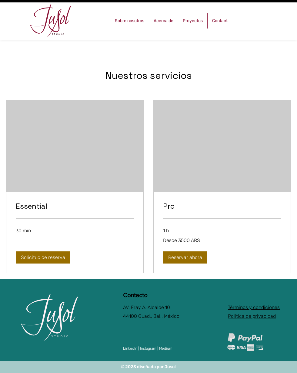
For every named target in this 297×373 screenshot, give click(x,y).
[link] (75, 206)
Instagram (148, 348)
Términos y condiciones (254, 307)
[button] (43, 257)
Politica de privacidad (252, 316)
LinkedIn (130, 348)
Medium (165, 348)
